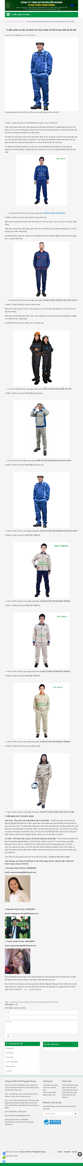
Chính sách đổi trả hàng (70, 1085)
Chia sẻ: (8, 1004)
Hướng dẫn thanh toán (69, 1092)
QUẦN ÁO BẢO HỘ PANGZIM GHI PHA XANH (53, 460)
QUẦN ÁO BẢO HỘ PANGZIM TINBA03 (55, 601)
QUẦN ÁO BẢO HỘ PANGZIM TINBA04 (55, 742)
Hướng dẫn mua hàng (50, 1085)
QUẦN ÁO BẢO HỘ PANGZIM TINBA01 (55, 671)
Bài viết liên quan (51, 1044)
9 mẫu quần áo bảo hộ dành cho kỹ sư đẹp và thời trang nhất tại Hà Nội (41, 30)
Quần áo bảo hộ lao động (60, 857)
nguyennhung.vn (35, 989)
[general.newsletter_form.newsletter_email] (60, 1114)
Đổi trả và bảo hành (49, 1092)
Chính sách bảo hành (69, 1087)
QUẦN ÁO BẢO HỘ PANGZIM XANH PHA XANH (58, 531)
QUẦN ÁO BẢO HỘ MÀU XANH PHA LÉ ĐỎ (60, 300)
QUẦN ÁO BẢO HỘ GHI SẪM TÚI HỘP (56, 389)
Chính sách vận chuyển (70, 1090)
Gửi (8, 1036)
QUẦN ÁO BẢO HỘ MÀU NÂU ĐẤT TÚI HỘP (57, 812)
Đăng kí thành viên (49, 1095)
